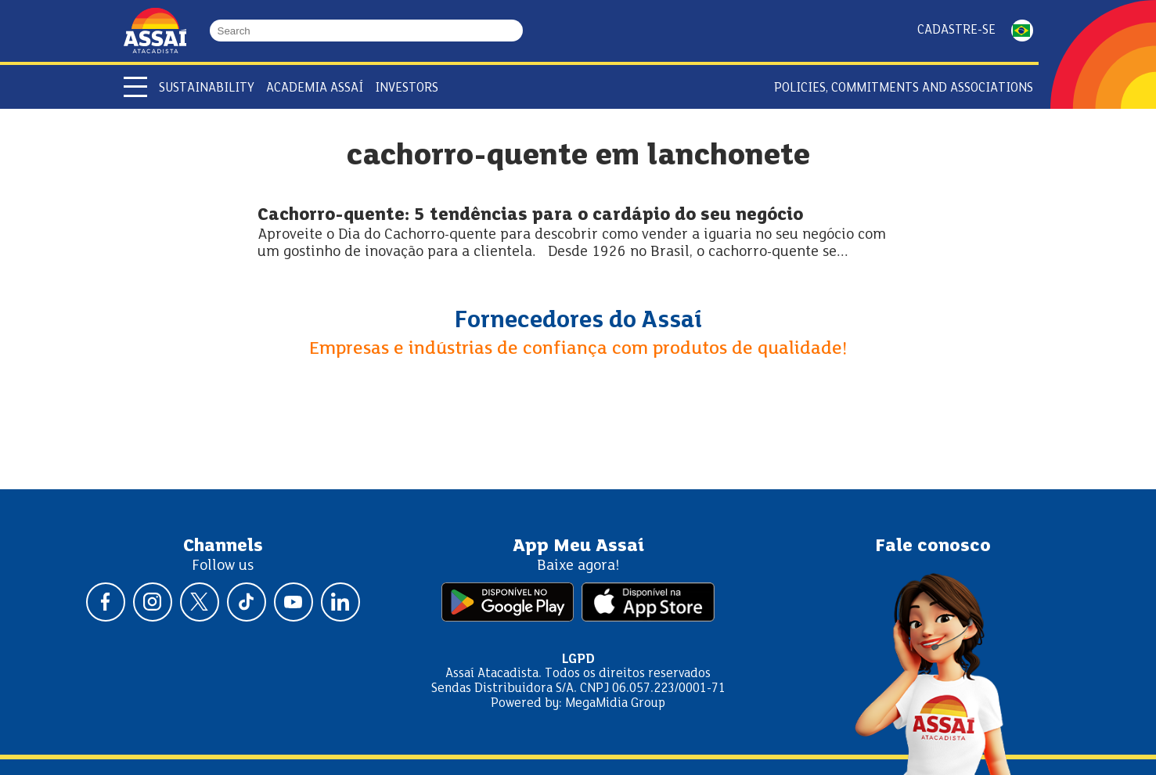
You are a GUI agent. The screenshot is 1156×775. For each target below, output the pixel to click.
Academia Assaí (314, 88)
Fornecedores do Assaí (578, 320)
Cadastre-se (956, 30)
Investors (406, 88)
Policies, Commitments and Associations (903, 88)
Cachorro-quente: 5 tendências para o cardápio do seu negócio (530, 216)
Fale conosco (933, 546)
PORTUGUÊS (1022, 30)
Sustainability (206, 88)
